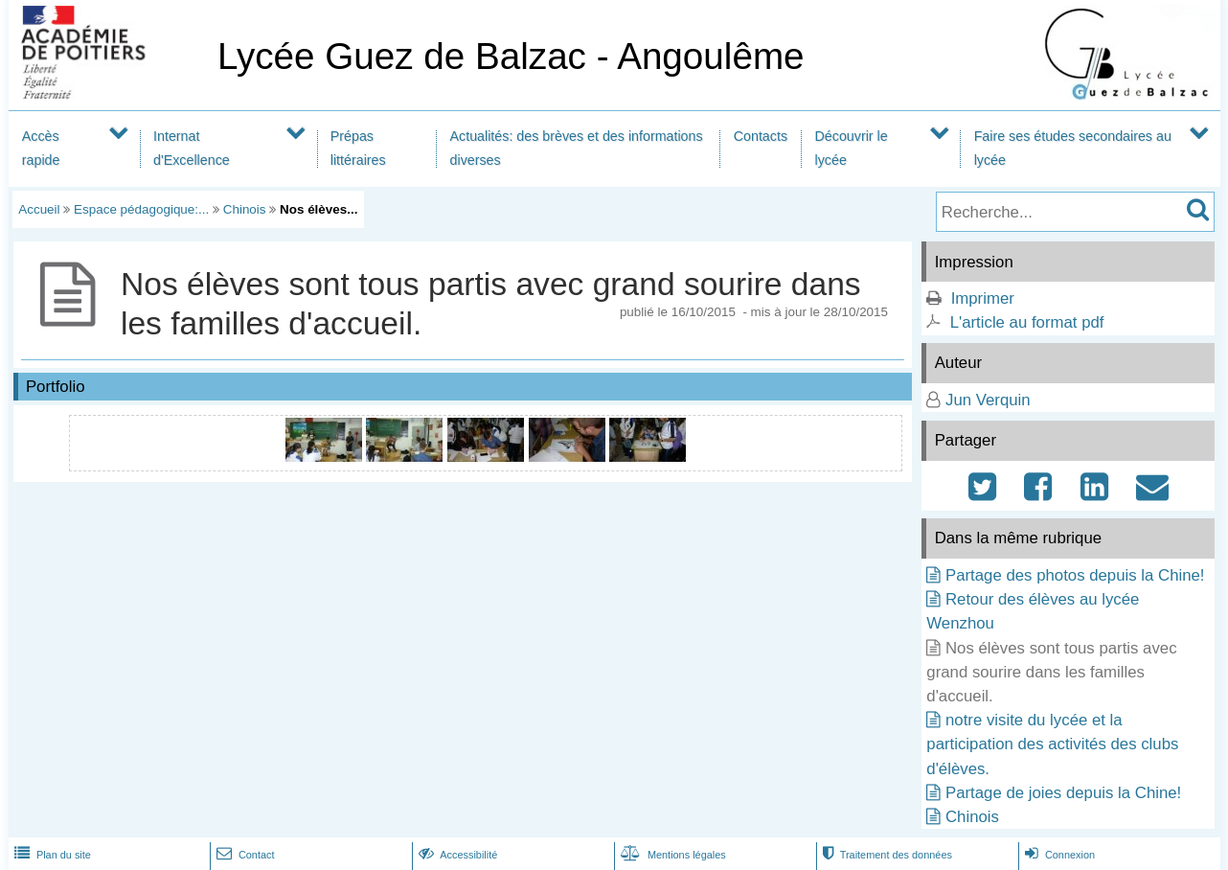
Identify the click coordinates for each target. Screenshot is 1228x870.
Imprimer (982, 298)
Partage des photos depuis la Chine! (1075, 575)
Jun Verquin (988, 400)
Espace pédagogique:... (141, 209)
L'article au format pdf (1027, 322)
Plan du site (51, 854)
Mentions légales (671, 854)
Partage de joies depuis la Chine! (1063, 793)
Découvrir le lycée (851, 148)
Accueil (38, 209)
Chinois (244, 209)
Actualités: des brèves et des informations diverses (576, 148)
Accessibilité (456, 854)
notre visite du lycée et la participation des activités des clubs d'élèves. (1052, 744)
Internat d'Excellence (191, 148)
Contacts (760, 136)
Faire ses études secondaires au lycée (1072, 148)
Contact (244, 854)
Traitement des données (885, 854)
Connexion (1058, 854)
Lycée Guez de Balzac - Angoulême (511, 56)
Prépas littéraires (358, 148)
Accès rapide (41, 148)
